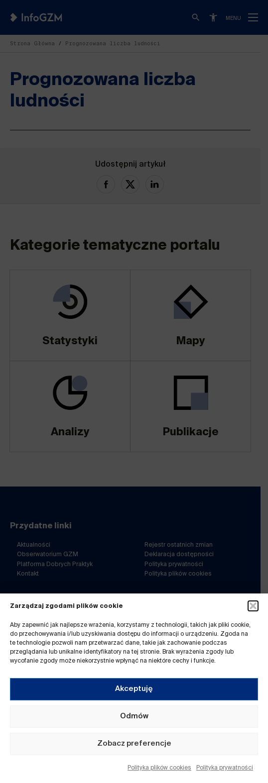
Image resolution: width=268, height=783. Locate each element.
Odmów (134, 716)
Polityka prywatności (224, 768)
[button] (253, 606)
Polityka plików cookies (159, 768)
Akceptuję (134, 688)
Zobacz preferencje (134, 743)
